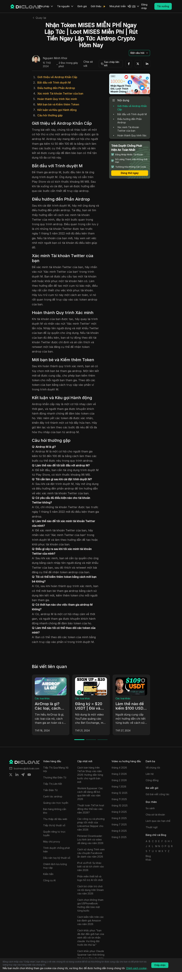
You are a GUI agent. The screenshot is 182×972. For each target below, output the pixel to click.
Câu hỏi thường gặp (50, 115)
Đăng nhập (144, 6)
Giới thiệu (96, 6)
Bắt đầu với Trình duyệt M (54, 82)
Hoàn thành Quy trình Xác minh (57, 99)
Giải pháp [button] (46, 6)
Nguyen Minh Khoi (55, 58)
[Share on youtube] (29, 774)
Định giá (82, 6)
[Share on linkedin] (17, 774)
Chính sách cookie (136, 968)
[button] (133, 6)
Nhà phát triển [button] (119, 6)
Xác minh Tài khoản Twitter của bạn (60, 93)
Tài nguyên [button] (65, 6)
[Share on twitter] (10, 774)
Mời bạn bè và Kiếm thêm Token (58, 104)
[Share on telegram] (23, 774)
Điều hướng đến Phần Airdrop (56, 88)
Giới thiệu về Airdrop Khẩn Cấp (57, 77)
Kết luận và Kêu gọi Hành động (57, 110)
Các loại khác (42, 698)
